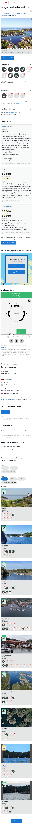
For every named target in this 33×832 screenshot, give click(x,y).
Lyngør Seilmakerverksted (19, 430)
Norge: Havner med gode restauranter (10, 449)
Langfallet (8, 430)
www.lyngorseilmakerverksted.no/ (14, 112)
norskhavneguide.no (13, 2)
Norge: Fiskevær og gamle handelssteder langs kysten (14, 448)
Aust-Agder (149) (23, 13)
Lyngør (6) (13, 15)
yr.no (14, 349)
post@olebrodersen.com (10, 116)
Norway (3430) (8, 13)
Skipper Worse (5, 206)
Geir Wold (17, 429)
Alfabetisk (12, 478)
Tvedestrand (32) (5, 15)
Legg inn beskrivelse (8, 242)
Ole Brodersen (12, 52)
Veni (3, 169)
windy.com (27, 354)
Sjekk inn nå (5, 411)
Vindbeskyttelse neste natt (9, 482)
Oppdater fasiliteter (15, 85)
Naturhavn (5, 468)
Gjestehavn (14, 468)
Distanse (5, 478)
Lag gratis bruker (16, 271)
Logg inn (16, 265)
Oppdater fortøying (15, 103)
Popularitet (21, 478)
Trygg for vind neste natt (9, 471)
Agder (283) (16, 13)
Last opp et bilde (7, 57)
